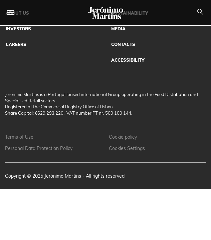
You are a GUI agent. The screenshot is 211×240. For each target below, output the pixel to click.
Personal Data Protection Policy (38, 148)
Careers (16, 44)
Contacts (123, 44)
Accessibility (128, 60)
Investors (18, 28)
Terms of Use (19, 137)
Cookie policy (123, 137)
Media (118, 28)
